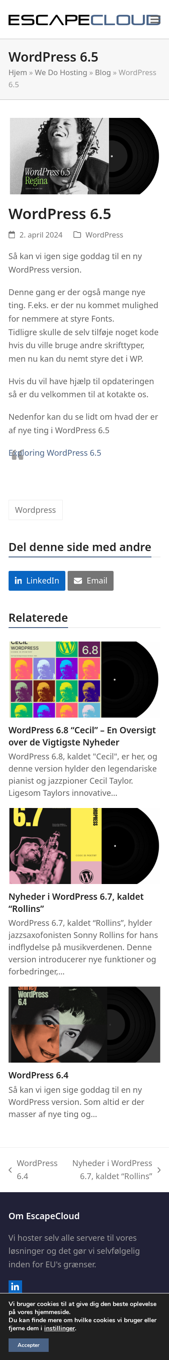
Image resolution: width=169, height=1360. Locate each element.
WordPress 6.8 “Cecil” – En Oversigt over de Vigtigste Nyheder (82, 736)
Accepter (29, 1345)
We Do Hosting (61, 72)
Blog (103, 72)
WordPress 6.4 (39, 1075)
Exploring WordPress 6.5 (55, 452)
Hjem (18, 72)
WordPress (104, 234)
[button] (155, 19)
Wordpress (35, 509)
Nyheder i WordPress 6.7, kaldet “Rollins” (76, 902)
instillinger (59, 1328)
